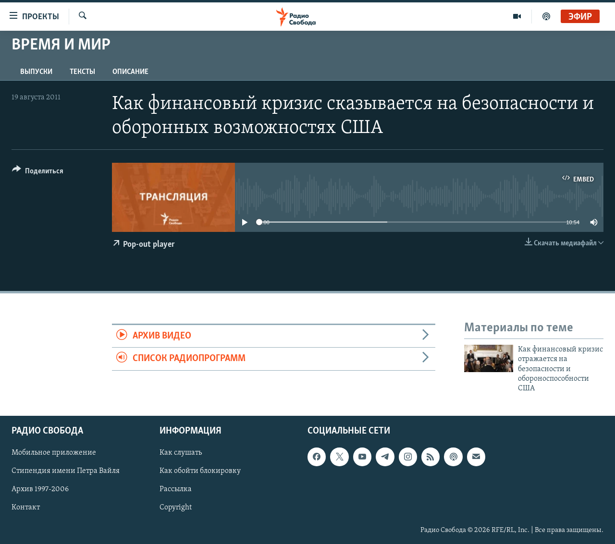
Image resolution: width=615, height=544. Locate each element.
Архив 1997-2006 (40, 489)
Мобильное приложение (54, 453)
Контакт (26, 507)
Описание (130, 72)
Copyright (176, 507)
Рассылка (176, 489)
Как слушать (181, 453)
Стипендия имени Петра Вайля (66, 471)
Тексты (82, 72)
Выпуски (36, 72)
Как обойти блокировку (200, 471)
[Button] (37, 172)
